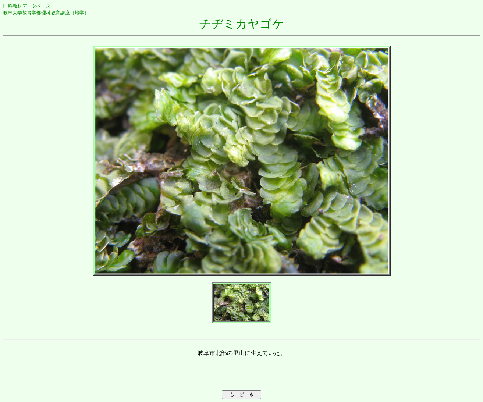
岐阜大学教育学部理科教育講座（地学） (46, 12)
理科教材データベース (27, 6)
